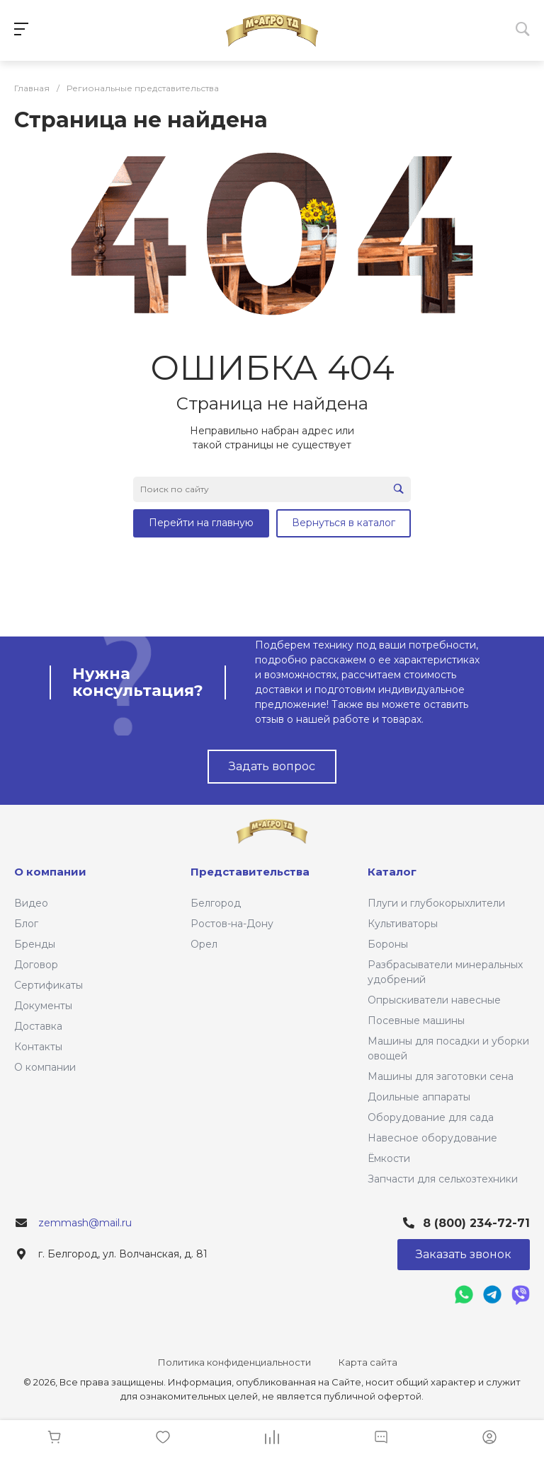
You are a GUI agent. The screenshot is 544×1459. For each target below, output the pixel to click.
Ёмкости (389, 1158)
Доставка (38, 1026)
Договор (36, 964)
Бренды (34, 944)
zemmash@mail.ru (85, 1222)
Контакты (38, 1046)
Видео (31, 903)
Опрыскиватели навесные (434, 1000)
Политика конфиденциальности (234, 1362)
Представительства (250, 871)
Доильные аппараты (419, 1097)
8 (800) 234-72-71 (476, 1223)
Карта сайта (368, 1362)
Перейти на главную (201, 522)
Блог (26, 923)
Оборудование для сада (431, 1117)
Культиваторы (403, 923)
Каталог (392, 871)
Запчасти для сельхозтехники (443, 1179)
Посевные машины (416, 1020)
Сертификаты (48, 985)
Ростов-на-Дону (232, 923)
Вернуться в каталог (343, 522)
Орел (204, 944)
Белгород (216, 903)
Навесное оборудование (432, 1138)
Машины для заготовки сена (441, 1076)
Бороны (388, 944)
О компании (45, 1067)
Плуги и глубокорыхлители (436, 903)
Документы (43, 1005)
